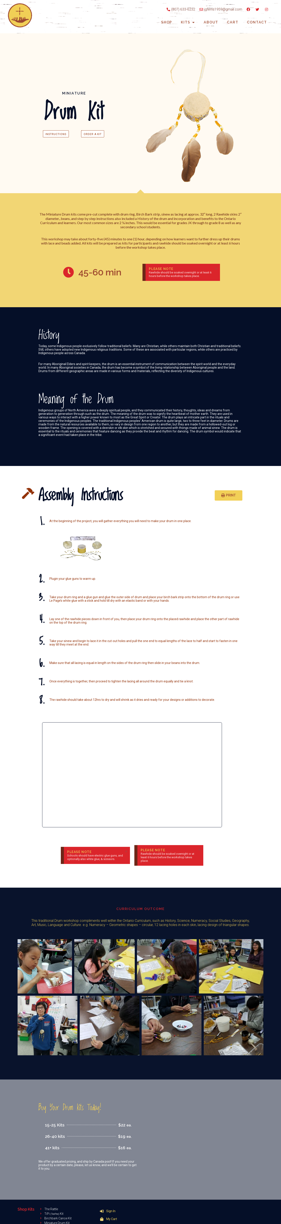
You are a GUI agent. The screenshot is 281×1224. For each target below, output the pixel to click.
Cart (232, 22)
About (211, 22)
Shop (166, 22)
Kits (188, 22)
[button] (56, 133)
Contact (257, 22)
